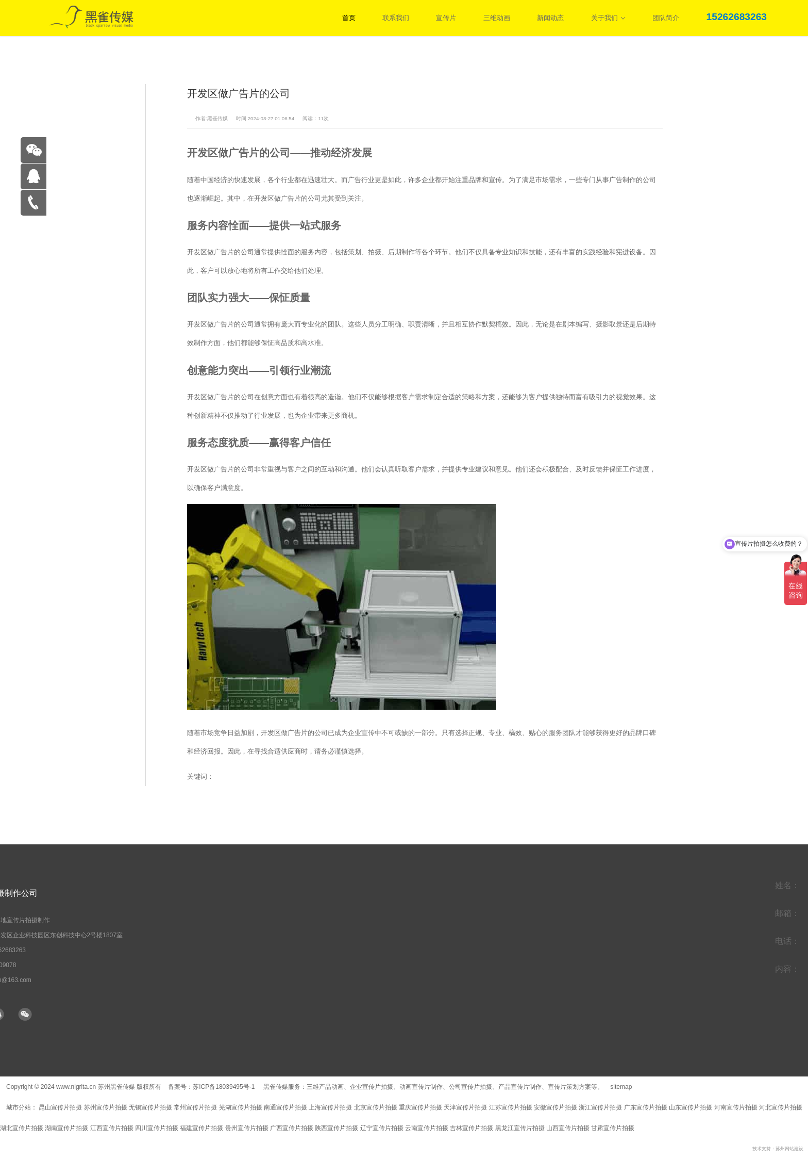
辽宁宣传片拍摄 (381, 1128)
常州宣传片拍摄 (195, 1107)
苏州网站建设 (789, 1148)
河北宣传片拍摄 (780, 1107)
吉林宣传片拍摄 (471, 1128)
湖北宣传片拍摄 (21, 1128)
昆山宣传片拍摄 (60, 1107)
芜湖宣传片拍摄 (240, 1107)
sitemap (621, 1086)
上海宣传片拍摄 (330, 1107)
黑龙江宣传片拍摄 (520, 1128)
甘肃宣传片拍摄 (612, 1128)
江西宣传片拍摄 (111, 1128)
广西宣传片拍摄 (291, 1128)
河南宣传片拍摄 (736, 1107)
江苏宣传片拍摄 (510, 1107)
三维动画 (496, 18)
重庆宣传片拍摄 (420, 1107)
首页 (349, 18)
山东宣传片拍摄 (690, 1107)
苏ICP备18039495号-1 (224, 1086)
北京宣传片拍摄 (375, 1107)
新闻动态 (550, 18)
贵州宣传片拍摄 (246, 1128)
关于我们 (608, 18)
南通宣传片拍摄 (285, 1107)
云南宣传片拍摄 (426, 1128)
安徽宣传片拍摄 (555, 1107)
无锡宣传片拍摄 (150, 1107)
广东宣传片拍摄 (645, 1107)
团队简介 (665, 18)
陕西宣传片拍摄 (336, 1128)
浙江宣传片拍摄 (600, 1107)
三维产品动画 (325, 1086)
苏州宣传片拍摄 (105, 1107)
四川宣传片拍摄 (156, 1128)
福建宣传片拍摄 (201, 1128)
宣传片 (446, 18)
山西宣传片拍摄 (568, 1128)
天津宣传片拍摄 (465, 1107)
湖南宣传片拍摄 (66, 1128)
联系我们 (395, 18)
